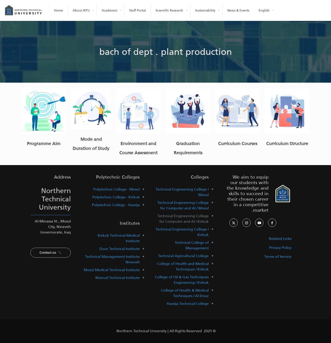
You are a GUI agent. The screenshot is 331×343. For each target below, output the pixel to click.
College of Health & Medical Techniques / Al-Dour (185, 293)
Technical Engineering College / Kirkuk (182, 232)
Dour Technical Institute (120, 249)
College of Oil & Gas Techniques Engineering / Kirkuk (182, 279)
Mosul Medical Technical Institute (112, 270)
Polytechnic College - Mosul (116, 189)
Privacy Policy (280, 247)
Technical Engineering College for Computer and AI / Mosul (183, 205)
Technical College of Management (192, 245)
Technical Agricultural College (183, 256)
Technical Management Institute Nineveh (112, 259)
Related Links (280, 239)
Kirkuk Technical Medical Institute (119, 238)
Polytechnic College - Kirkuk (116, 197)
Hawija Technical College (188, 303)
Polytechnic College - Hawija (116, 205)
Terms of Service (277, 256)
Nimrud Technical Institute (117, 278)
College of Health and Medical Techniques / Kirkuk (183, 266)
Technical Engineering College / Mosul (182, 192)
